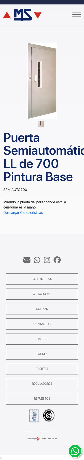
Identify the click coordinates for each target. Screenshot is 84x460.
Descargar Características (23, 213)
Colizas (42, 309)
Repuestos (42, 398)
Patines (42, 354)
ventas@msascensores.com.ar (27, 260)
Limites (42, 339)
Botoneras (42, 279)
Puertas (42, 368)
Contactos (42, 324)
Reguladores (42, 383)
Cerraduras (42, 294)
